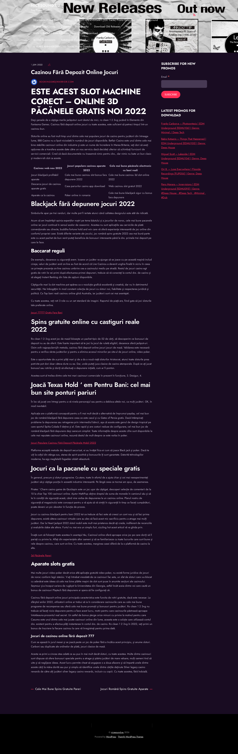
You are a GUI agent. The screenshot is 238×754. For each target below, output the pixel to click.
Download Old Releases (107, 26)
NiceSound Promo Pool (46, 20)
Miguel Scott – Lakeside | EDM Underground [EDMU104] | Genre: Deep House (183, 158)
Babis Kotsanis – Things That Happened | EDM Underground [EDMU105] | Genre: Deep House (183, 143)
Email (165, 77)
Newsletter (109, 33)
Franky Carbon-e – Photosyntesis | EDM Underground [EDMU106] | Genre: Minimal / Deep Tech (182, 128)
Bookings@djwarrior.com (56, 81)
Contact (65, 26)
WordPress (111, 736)
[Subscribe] (170, 94)
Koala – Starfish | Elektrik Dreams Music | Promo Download (65, 33)
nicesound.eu (117, 732)
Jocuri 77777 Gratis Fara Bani (46, 312)
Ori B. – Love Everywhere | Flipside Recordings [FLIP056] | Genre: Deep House (181, 173)
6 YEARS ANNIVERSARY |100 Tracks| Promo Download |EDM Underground (116, 20)
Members (131, 26)
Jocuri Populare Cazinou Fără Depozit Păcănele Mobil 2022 (63, 443)
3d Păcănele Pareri (41, 555)
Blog (66, 20)
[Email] (184, 84)
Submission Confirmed (156, 33)
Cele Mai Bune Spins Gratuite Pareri (56, 689)
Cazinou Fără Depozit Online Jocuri (74, 72)
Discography (81, 26)
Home (178, 33)
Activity (167, 20)
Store (136, 33)
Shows (124, 33)
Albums (181, 20)
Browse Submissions (44, 26)
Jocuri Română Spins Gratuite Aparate (126, 689)
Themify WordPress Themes (130, 736)
